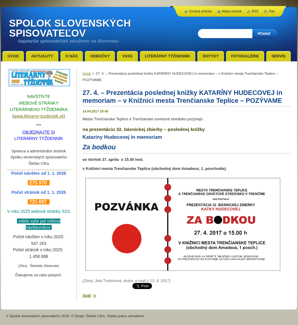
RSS (255, 11)
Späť (87, 295)
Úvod (87, 73)
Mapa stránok (232, 11)
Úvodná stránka (200, 11)
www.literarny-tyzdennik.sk (39, 116)
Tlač (271, 11)
